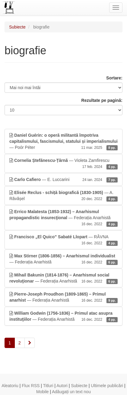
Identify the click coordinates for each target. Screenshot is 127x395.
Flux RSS (31, 385)
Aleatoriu (10, 385)
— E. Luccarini (63, 179)
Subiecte (17, 27)
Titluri (48, 385)
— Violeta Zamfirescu (63, 163)
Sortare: (114, 77)
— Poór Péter (63, 141)
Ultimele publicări (107, 385)
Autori (62, 385)
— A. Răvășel (63, 196)
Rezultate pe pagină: (101, 100)
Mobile (42, 391)
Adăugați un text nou (71, 391)
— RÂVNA (63, 240)
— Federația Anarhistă (63, 218)
